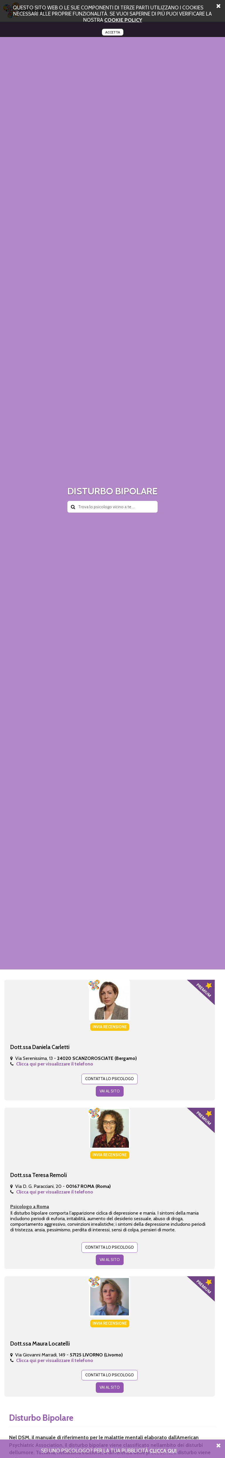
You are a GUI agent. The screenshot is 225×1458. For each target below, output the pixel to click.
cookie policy (123, 20)
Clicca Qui (163, 1450)
